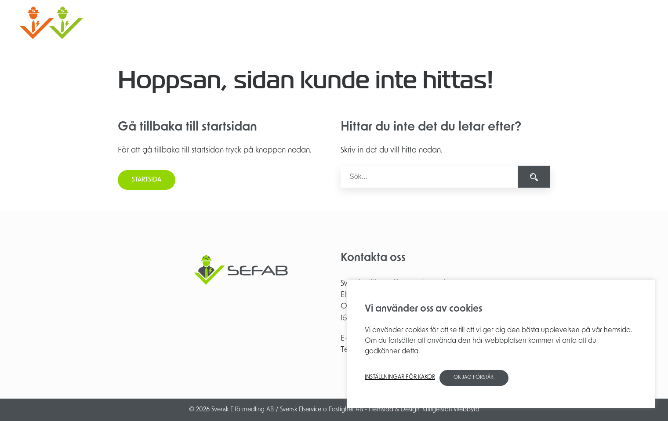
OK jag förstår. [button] (474, 377)
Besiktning (475, 22)
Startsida (146, 180)
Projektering (430, 22)
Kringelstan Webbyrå (450, 409)
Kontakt (591, 22)
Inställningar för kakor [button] (400, 377)
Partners (557, 22)
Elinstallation (381, 22)
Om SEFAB (518, 22)
